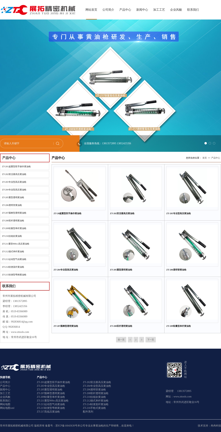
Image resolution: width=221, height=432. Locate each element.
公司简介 (108, 9)
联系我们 (193, 9)
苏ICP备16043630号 (66, 425)
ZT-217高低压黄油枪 (48, 411)
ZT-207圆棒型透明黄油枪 (14, 213)
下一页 (150, 339)
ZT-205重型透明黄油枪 (13, 197)
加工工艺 (159, 9)
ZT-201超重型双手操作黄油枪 (16, 166)
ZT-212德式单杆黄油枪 (13, 251)
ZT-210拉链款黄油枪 (12, 236)
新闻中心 (142, 9)
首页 (204, 158)
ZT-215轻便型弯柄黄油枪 (14, 274)
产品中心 (125, 9)
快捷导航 (5, 377)
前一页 (121, 339)
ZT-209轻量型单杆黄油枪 (14, 228)
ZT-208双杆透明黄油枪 (13, 220)
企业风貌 (176, 9)
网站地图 (5, 404)
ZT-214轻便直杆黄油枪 (13, 267)
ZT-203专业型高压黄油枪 (14, 182)
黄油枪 (99, 425)
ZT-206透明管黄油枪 (12, 205)
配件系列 (88, 411)
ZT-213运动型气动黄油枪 (14, 259)
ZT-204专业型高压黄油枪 (14, 189)
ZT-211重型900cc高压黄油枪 (15, 243)
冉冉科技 (216, 425)
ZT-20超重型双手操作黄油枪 (67, 213)
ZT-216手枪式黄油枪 (94, 408)
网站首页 (91, 9)
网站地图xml (7, 408)
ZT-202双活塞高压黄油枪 (14, 174)
